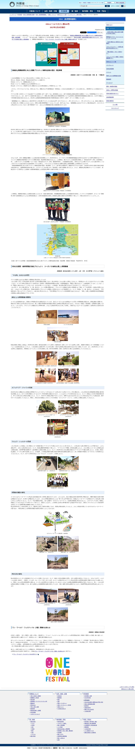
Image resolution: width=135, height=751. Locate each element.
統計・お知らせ (61, 738)
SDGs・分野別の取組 (112, 90)
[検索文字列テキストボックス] (92, 6)
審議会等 (32, 703)
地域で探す (33, 721)
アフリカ (33, 734)
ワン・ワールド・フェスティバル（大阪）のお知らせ (49, 651)
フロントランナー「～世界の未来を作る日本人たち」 (114, 47)
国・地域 (32, 719)
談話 (58, 699)
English (109, 2)
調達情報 (86, 727)
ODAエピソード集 (61, 14)
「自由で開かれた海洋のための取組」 (114, 42)
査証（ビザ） (60, 734)
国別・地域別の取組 (111, 86)
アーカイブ (109, 82)
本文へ (80, 2)
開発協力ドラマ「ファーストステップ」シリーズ (114, 37)
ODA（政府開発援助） (41, 14)
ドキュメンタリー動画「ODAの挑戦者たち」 (114, 57)
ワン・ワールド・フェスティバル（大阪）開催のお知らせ (61, 39)
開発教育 (108, 79)
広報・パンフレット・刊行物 (64, 705)
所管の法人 (33, 705)
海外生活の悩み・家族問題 (63, 729)
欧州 (32, 730)
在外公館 (32, 699)
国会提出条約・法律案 (35, 710)
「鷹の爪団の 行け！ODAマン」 (114, 52)
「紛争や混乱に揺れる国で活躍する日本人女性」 (114, 32)
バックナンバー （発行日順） (75, 14)
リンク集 (101, 2)
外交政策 (19, 14)
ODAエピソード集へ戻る (127, 689)
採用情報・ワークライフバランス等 (38, 701)
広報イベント (60, 706)
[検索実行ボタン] (107, 6)
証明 (58, 739)
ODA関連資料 (110, 97)
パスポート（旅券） (62, 723)
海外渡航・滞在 (61, 719)
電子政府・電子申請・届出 (90, 721)
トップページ (13, 14)
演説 (58, 701)
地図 (56, 748)
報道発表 (59, 697)
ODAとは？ (109, 25)
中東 (32, 732)
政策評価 (32, 708)
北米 (32, 727)
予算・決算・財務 (34, 706)
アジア (32, 723)
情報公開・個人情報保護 (90, 723)
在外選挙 (59, 732)
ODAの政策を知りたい (112, 93)
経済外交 (86, 705)
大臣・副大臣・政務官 (35, 696)
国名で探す (33, 736)
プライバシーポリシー (52, 745)
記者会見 (59, 696)
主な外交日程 (87, 697)
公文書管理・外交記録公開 (90, 725)
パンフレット (110, 65)
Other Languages (120, 2)
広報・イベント (52, 14)
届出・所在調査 (61, 725)
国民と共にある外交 (89, 709)
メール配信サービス (89, 730)
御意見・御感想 (87, 2)
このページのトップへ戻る (127, 686)
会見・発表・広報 (61, 694)
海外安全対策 (60, 721)
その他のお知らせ (61, 708)
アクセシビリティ (41, 745)
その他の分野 (87, 711)
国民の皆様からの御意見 (90, 732)
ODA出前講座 (110, 68)
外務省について (34, 694)
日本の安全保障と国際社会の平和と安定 (93, 702)
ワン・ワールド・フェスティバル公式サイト (25, 654)
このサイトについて (35, 714)
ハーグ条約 (60, 727)
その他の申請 (87, 729)
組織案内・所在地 (34, 697)
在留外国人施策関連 (62, 736)
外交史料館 (33, 712)
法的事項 (33, 745)
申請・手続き (87, 719)
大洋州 (32, 725)
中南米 (32, 729)
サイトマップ (95, 2)
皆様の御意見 (110, 101)
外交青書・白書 (88, 696)
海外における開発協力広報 (113, 75)
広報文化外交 (87, 707)
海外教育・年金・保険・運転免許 (65, 730)
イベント (108, 72)
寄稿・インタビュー (62, 703)
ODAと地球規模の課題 (29, 14)
